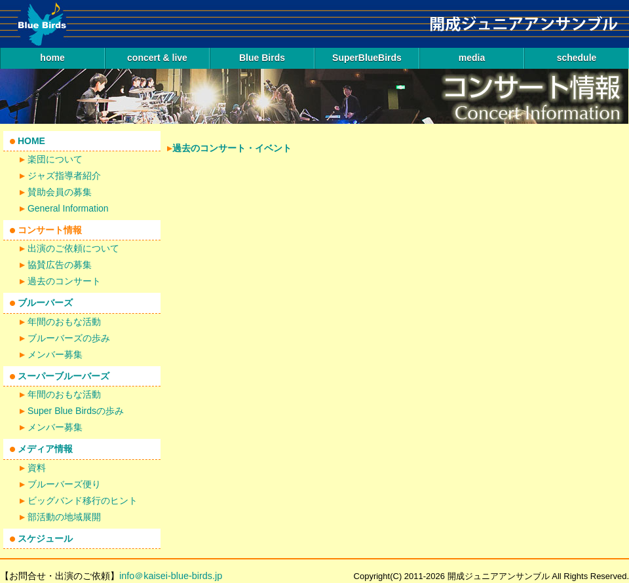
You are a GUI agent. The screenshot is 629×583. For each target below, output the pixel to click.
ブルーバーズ (45, 302)
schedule (577, 57)
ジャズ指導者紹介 (64, 175)
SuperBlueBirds (367, 57)
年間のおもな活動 (64, 321)
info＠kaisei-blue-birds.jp (170, 576)
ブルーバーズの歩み (69, 338)
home (52, 57)
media (472, 57)
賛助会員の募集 (60, 192)
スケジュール (45, 538)
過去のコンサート (64, 281)
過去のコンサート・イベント (232, 148)
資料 (37, 467)
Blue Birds (262, 57)
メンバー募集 (55, 354)
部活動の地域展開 (64, 517)
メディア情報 (45, 448)
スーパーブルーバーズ (63, 376)
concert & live (157, 57)
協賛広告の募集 (60, 264)
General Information (68, 208)
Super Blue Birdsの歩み (76, 410)
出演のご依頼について (73, 248)
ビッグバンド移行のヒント (83, 500)
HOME (31, 141)
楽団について (55, 159)
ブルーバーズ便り (64, 484)
